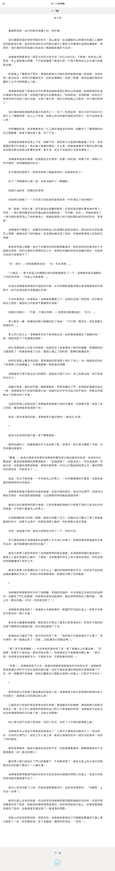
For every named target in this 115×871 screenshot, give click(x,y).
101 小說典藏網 (57, 7)
